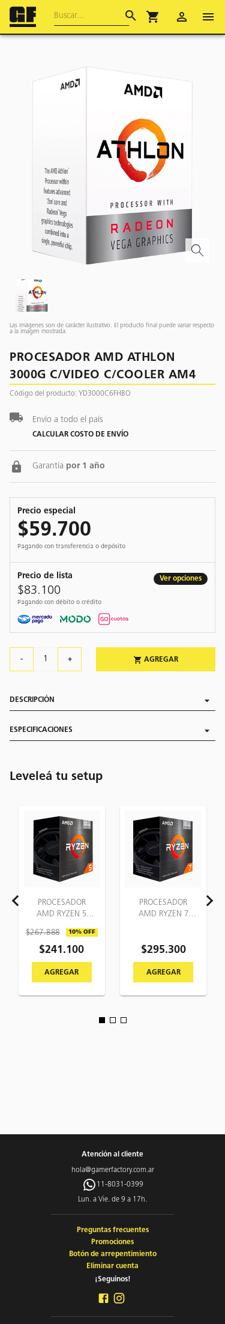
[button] (153, 16)
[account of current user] (181, 16)
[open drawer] (208, 16)
